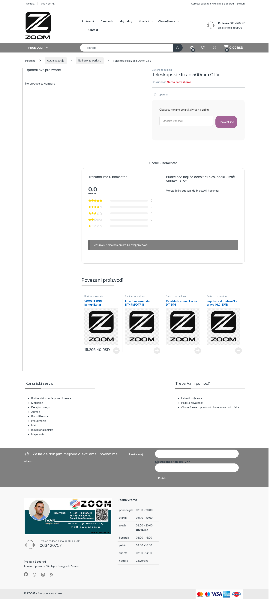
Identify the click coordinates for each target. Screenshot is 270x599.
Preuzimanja (38, 420)
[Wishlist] (203, 47)
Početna (30, 60)
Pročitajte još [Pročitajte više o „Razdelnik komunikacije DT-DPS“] (197, 350)
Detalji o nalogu (40, 407)
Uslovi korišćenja (191, 398)
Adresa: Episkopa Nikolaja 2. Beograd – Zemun (217, 3)
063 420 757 (48, 3)
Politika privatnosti (192, 402)
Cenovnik (106, 21)
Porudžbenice (40, 416)
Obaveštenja (166, 21)
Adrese (35, 411)
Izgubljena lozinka (42, 429)
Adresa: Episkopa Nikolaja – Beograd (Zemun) (52, 566)
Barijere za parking (89, 60)
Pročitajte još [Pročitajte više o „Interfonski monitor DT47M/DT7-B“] (157, 350)
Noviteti (144, 21)
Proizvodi (88, 21)
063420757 (51, 545)
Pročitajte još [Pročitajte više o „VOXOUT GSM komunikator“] (116, 350)
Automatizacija (55, 60)
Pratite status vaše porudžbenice (51, 398)
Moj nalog (125, 21)
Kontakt (29, 3)
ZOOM (31, 593)
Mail (33, 425)
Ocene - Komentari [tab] (163, 163)
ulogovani (185, 190)
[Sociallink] (26, 574)
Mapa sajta (37, 434)
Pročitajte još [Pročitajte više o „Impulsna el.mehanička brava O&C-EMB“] (238, 350)
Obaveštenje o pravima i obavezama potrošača (210, 407)
